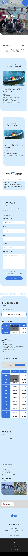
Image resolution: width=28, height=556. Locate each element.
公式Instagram (7, 504)
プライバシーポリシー (13, 271)
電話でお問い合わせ (7, 554)
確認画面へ (16, 278)
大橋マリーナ (6, 37)
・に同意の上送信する (15, 272)
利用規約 (10, 273)
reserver (16, 549)
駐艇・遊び (12, 37)
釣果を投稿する (21, 554)
